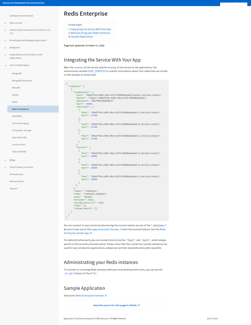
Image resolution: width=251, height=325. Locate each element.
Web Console (16, 22)
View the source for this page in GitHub (115, 305)
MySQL (15, 94)
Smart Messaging (20, 123)
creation (78, 67)
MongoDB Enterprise (22, 80)
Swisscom (104, 318)
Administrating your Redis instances (90, 32)
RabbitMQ (17, 116)
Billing (12, 160)
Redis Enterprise (20, 109)
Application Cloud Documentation (78, 318)
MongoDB (16, 73)
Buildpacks (15, 47)
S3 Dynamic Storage (22, 130)
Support (13, 188)
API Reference (16, 174)
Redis (15, 101)
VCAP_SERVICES (97, 71)
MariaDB (16, 87)
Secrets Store (19, 144)
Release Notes (17, 181)
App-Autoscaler (19, 137)
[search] (233, 4)
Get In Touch (212, 318)
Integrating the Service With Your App (90, 29)
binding (112, 67)
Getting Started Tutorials (21, 15)
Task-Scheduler (19, 151)
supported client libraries (105, 229)
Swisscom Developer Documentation (24, 2)
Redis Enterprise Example (90, 295)
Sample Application (82, 36)
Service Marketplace (19, 65)
